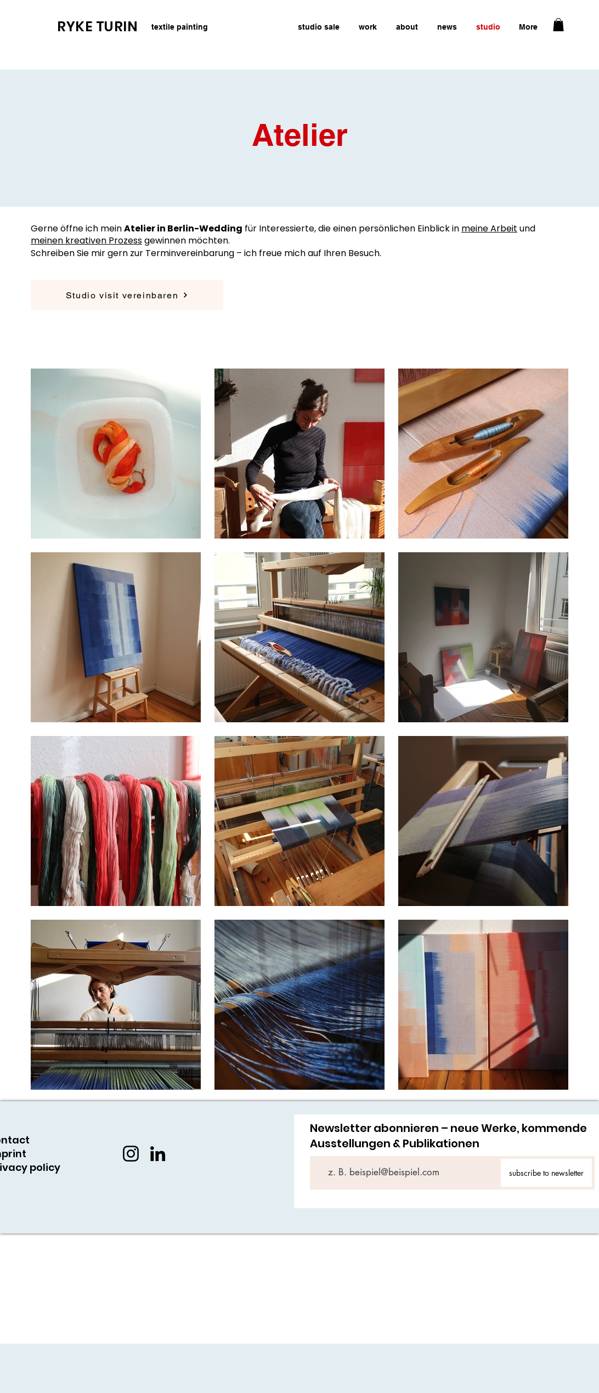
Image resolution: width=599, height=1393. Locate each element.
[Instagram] (131, 1153)
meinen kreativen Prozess (86, 240)
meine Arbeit (489, 228)
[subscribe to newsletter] (546, 1173)
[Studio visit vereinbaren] (127, 295)
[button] (558, 24)
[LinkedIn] (157, 1153)
